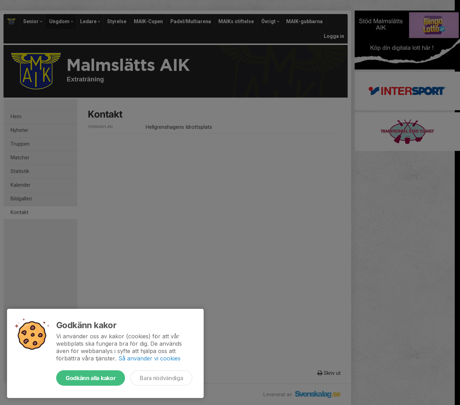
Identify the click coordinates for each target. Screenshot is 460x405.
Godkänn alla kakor (91, 377)
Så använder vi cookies (149, 358)
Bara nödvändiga (161, 377)
